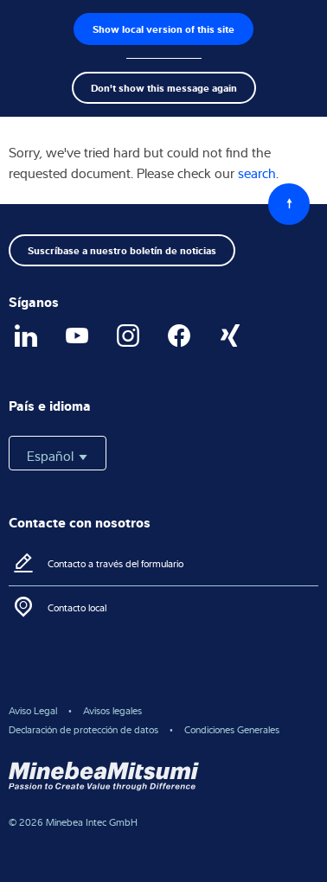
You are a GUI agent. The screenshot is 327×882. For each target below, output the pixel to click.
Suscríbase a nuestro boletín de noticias (122, 250)
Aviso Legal (33, 710)
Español (57, 455)
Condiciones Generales (231, 729)
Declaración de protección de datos (83, 729)
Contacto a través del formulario (115, 563)
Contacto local (77, 607)
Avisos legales (112, 710)
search (257, 172)
